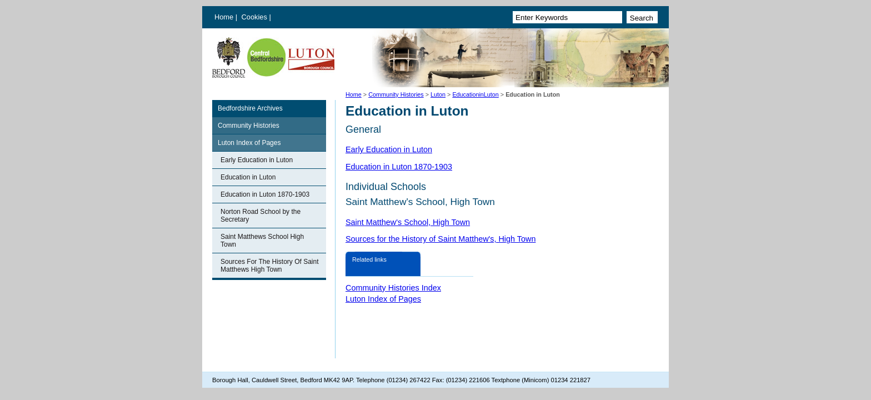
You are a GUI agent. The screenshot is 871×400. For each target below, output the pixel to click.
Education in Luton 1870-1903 (265, 194)
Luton (438, 94)
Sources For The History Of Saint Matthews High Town (270, 265)
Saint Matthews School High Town (262, 240)
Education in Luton (248, 177)
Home (223, 17)
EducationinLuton (475, 94)
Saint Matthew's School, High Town (408, 222)
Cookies (255, 17)
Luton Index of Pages (249, 143)
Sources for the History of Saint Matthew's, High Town (440, 238)
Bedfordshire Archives (250, 108)
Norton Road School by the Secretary (261, 215)
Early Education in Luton (257, 160)
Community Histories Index (393, 287)
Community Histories (396, 94)
